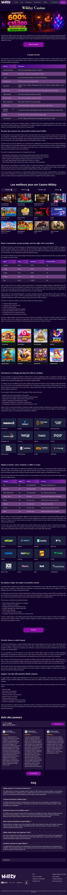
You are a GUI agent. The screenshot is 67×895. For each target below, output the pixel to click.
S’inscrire (33, 629)
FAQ (33, 874)
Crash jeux (41, 190)
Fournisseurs (37, 2)
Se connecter (55, 2)
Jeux (22, 2)
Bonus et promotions (57, 881)
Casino (16, 2)
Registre (63, 2)
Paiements (28, 2)
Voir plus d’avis (33, 773)
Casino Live (25, 190)
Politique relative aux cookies (59, 874)
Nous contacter (56, 876)
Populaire (8, 190)
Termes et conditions (37, 876)
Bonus (45, 2)
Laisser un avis (57, 724)
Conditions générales (57, 878)
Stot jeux (58, 190)
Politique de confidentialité (38, 878)
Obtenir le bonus (33, 44)
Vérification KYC (36, 881)
